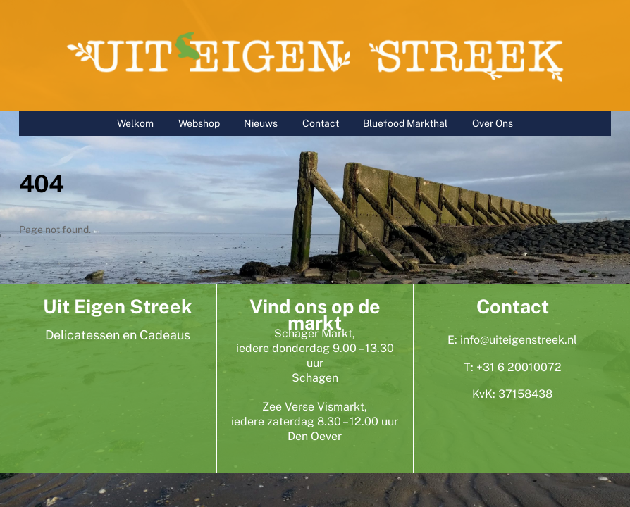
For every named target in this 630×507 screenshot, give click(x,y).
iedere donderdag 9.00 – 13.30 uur (315, 356)
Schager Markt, (314, 333)
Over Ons (492, 123)
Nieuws (261, 123)
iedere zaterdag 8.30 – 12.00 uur (314, 421)
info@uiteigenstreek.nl (518, 339)
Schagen (315, 377)
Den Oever (315, 436)
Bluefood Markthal (405, 123)
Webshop (199, 123)
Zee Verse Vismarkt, (314, 406)
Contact (320, 123)
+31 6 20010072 (519, 367)
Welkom (135, 123)
